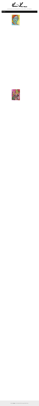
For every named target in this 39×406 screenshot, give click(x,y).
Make (14, 403)
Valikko (4, 11)
